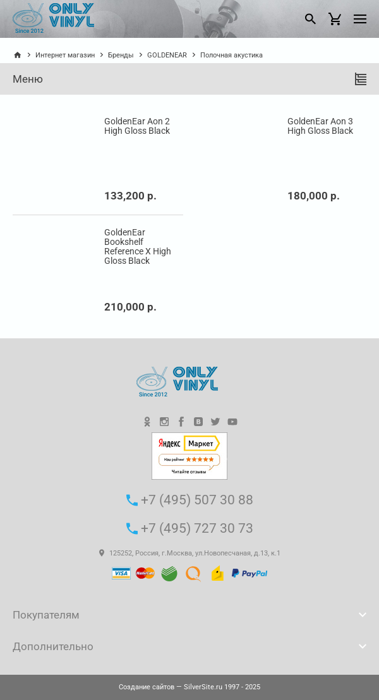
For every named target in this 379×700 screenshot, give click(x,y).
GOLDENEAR (167, 55)
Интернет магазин (65, 55)
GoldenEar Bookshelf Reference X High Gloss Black (137, 247)
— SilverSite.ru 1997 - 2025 (189, 687)
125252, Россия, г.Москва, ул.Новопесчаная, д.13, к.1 (189, 553)
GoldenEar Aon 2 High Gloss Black (137, 126)
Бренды (121, 55)
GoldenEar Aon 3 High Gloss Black (320, 126)
